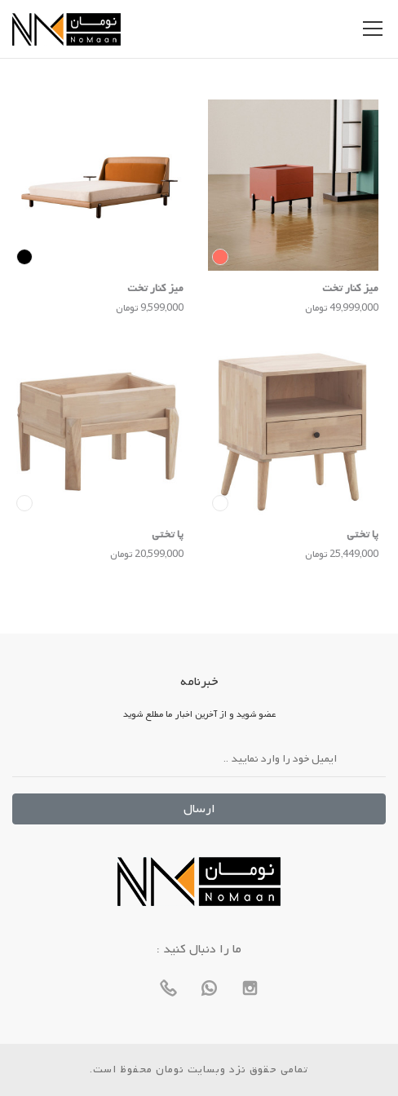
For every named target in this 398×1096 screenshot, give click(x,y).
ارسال (199, 809)
